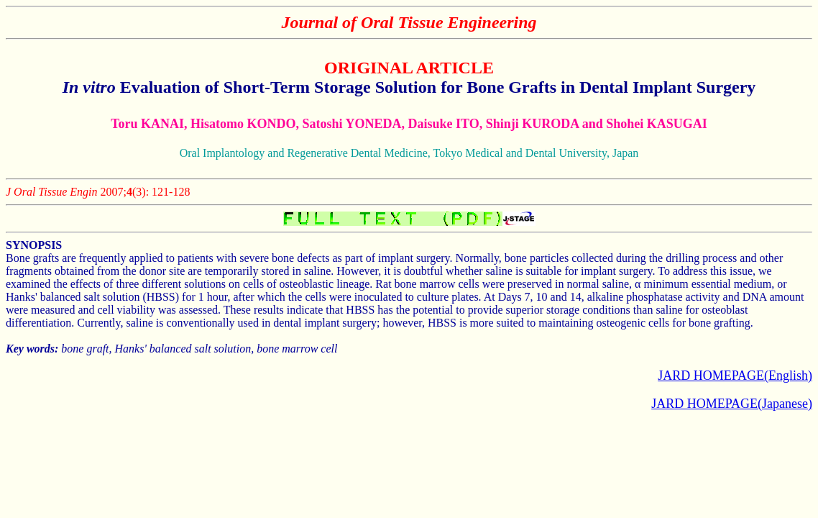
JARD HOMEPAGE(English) (735, 375)
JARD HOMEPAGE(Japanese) (731, 403)
